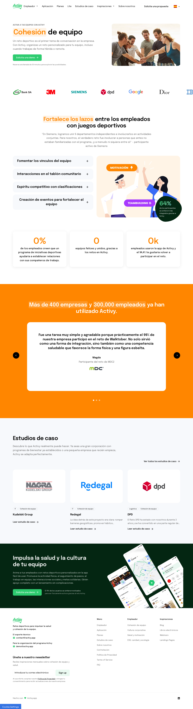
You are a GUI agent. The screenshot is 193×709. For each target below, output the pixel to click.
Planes (60, 6)
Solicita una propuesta (156, 6)
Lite (69, 6)
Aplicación (47, 6)
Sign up (62, 673)
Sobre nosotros (126, 6)
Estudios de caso (84, 6)
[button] (16, 355)
